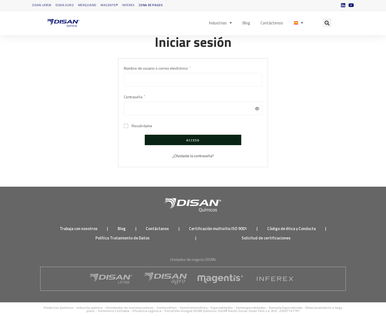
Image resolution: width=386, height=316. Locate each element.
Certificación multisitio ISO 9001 (218, 228)
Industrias (220, 23)
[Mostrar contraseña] (256, 108)
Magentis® (109, 5)
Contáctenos (272, 23)
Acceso (192, 140)
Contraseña (134, 96)
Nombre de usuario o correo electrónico (157, 68)
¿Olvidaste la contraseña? (193, 156)
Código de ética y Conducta (291, 228)
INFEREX (128, 5)
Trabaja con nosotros (79, 228)
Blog (246, 23)
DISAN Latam (41, 5)
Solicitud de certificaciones (266, 238)
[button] (327, 22)
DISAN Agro (64, 5)
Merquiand (87, 5)
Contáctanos (157, 228)
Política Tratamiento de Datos (122, 238)
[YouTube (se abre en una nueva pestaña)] (350, 5)
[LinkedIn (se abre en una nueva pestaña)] (343, 5)
